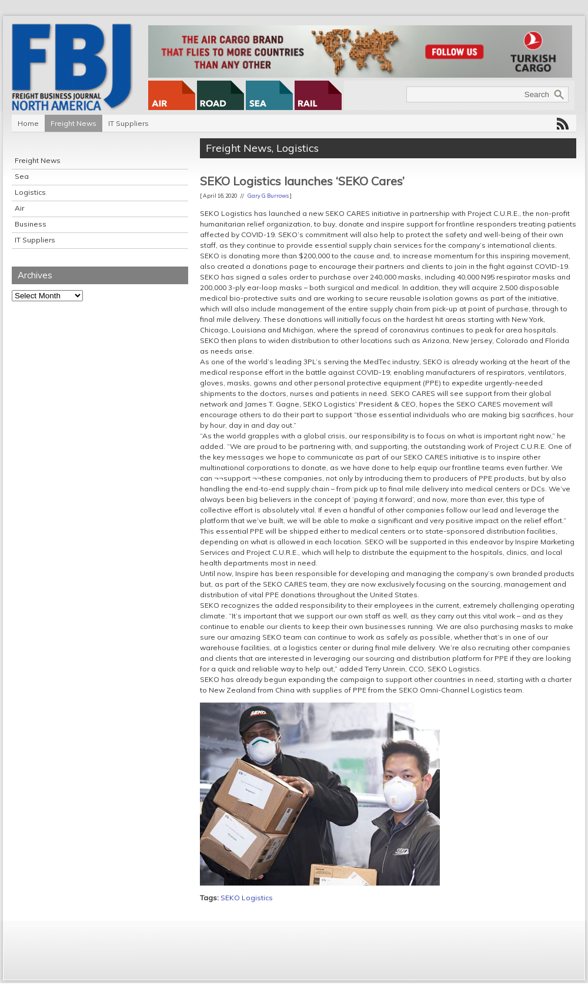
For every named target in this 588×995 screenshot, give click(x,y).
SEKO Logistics (246, 897)
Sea (22, 176)
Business (30, 223)
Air (19, 208)
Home (28, 123)
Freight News (73, 123)
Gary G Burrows (268, 195)
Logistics (30, 192)
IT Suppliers (128, 123)
